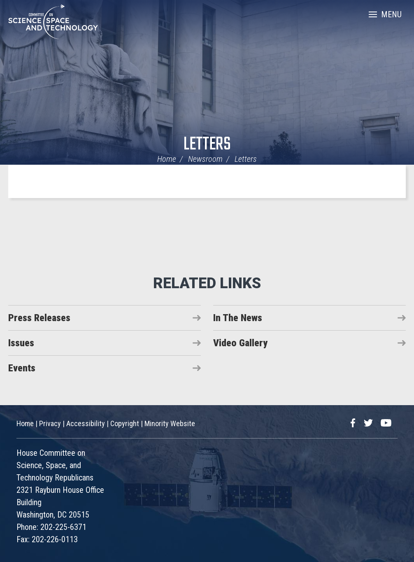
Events (21, 368)
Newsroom (205, 159)
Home (166, 159)
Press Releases (39, 318)
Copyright (124, 423)
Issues (21, 343)
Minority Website (169, 423)
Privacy (50, 423)
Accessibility (85, 423)
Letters (207, 145)
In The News (237, 318)
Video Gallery (240, 343)
